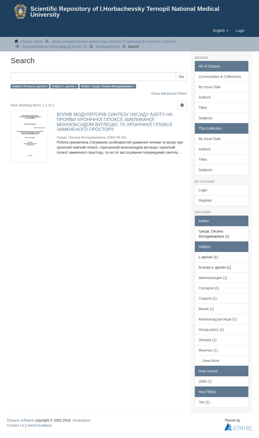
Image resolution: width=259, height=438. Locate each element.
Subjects (205, 118)
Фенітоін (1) (208, 350)
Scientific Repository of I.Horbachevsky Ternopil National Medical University (125, 11)
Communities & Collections (220, 77)
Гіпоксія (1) (208, 298)
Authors (205, 97)
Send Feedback (39, 425)
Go (181, 77)
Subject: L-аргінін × (64, 86)
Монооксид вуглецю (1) (218, 319)
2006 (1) (205, 381)
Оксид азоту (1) (211, 330)
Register (205, 200)
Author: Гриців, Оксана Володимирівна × (108, 86)
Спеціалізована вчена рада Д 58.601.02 (54, 46)
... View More (209, 361)
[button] (220, 30)
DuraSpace (81, 420)
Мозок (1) (206, 309)
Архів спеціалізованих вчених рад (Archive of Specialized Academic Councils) (114, 41)
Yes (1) (204, 402)
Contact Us (15, 425)
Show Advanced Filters (169, 93)
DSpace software (20, 420)
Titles (203, 108)
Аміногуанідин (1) (213, 278)
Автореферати (108, 46)
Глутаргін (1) (209, 288)
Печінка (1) (208, 340)
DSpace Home (31, 41)
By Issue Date (210, 87)
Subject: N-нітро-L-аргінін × (30, 86)
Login (203, 190)
